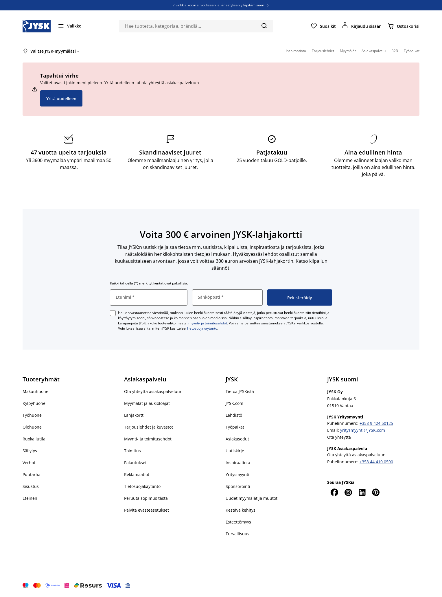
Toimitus (132, 450)
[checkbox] (113, 313)
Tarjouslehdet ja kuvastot (148, 427)
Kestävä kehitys (240, 510)
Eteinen (30, 498)
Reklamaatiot (136, 474)
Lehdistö (234, 415)
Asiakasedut (237, 439)
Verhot (29, 462)
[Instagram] (348, 492)
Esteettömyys (238, 522)
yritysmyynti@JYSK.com (362, 430)
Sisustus (31, 486)
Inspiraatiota (238, 462)
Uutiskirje (235, 450)
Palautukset (135, 462)
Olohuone (32, 427)
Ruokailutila (34, 439)
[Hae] (264, 25)
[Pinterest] (376, 492)
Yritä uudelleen (61, 98)
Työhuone (32, 415)
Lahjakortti (134, 415)
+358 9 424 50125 (376, 423)
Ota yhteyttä (339, 437)
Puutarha (31, 474)
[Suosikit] (323, 26)
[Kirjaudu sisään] (362, 26)
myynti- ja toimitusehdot (207, 323)
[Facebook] (334, 492)
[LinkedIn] (362, 492)
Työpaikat (235, 427)
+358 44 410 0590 (376, 461)
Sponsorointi (238, 486)
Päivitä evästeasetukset (146, 510)
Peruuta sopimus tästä (146, 498)
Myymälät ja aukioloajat (147, 403)
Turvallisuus (237, 534)
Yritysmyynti (237, 474)
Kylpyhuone (34, 403)
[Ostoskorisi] (403, 26)
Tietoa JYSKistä (240, 391)
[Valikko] (70, 26)
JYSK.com (234, 403)
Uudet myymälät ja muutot (251, 498)
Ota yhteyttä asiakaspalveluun (153, 391)
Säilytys (30, 450)
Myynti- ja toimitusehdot (148, 439)
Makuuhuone (35, 391)
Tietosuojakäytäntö (202, 328)
